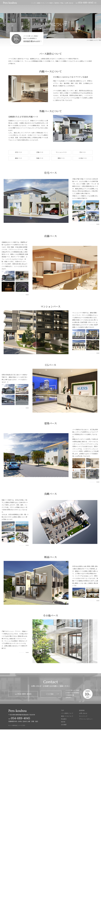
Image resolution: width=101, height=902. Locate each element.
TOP (100, 40)
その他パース (83, 158)
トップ (33, 3)
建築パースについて (67, 716)
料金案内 (63, 719)
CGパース (83, 152)
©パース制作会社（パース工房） (17, 726)
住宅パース (18, 152)
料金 (62, 3)
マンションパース (61, 152)
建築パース (40, 3)
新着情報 (82, 711)
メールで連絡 (50, 694)
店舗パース (39, 152)
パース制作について (67, 714)
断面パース (61, 158)
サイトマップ (83, 716)
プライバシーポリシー (86, 719)
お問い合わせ (69, 3)
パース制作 (49, 3)
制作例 (57, 3)
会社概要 (63, 725)
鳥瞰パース (39, 158)
